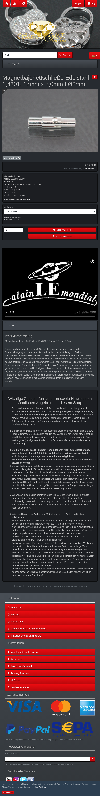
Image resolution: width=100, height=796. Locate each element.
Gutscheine (15, 659)
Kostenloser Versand (20, 666)
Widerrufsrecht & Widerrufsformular (27, 628)
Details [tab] (11, 325)
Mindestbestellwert (19, 687)
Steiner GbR (25, 199)
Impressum (15, 607)
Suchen (65, 55)
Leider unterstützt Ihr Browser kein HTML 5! (50, 284)
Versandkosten (89, 168)
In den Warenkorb (62, 230)
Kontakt (13, 614)
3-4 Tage (17, 176)
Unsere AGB (16, 621)
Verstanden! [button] (8, 792)
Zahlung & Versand (19, 673)
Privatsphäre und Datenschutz (24, 635)
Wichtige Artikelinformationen (24, 652)
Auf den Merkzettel (62, 236)
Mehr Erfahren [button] (40, 787)
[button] (94, 55)
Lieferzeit (14, 680)
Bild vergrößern (12, 158)
